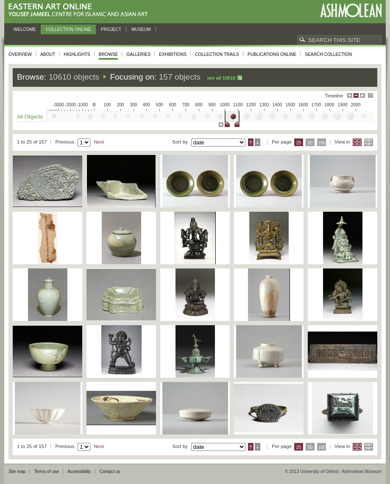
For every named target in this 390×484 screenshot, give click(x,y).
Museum (141, 29)
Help (370, 95)
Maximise (349, 95)
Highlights (77, 54)
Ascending (251, 142)
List (368, 142)
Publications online (272, 54)
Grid (357, 142)
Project (111, 29)
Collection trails (217, 54)
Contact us (110, 471)
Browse (108, 54)
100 (321, 143)
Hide (362, 95)
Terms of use (46, 471)
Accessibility (79, 471)
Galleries (138, 54)
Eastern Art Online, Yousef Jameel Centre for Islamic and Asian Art (80, 10)
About (47, 54)
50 (310, 143)
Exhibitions (173, 54)
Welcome (25, 29)
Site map (16, 471)
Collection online (68, 29)
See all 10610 (221, 77)
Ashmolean (351, 10)
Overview (20, 54)
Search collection (328, 54)
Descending (257, 142)
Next (99, 141)
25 (298, 143)
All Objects (30, 116)
